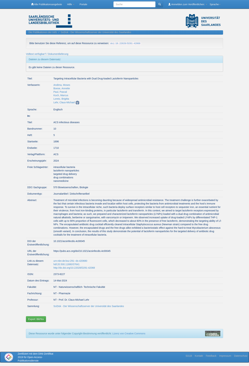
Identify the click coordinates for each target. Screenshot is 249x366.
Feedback (211, 355)
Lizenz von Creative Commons (128, 333)
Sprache (215, 4)
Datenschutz (240, 355)
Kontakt (199, 355)
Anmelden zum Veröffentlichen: (187, 4)
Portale (83, 4)
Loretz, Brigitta (61, 98)
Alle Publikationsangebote (46, 4)
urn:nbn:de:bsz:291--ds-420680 (70, 260)
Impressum (225, 355)
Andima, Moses (61, 85)
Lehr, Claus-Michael (64, 102)
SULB (189, 355)
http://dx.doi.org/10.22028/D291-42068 (74, 267)
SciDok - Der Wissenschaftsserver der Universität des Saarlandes (96, 32)
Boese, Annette (61, 88)
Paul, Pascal (60, 91)
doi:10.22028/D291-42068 (125, 43)
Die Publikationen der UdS (43, 32)
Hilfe (70, 4)
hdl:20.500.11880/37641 (66, 264)
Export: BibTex (36, 319)
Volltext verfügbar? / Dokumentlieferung (47, 54)
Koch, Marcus (60, 95)
